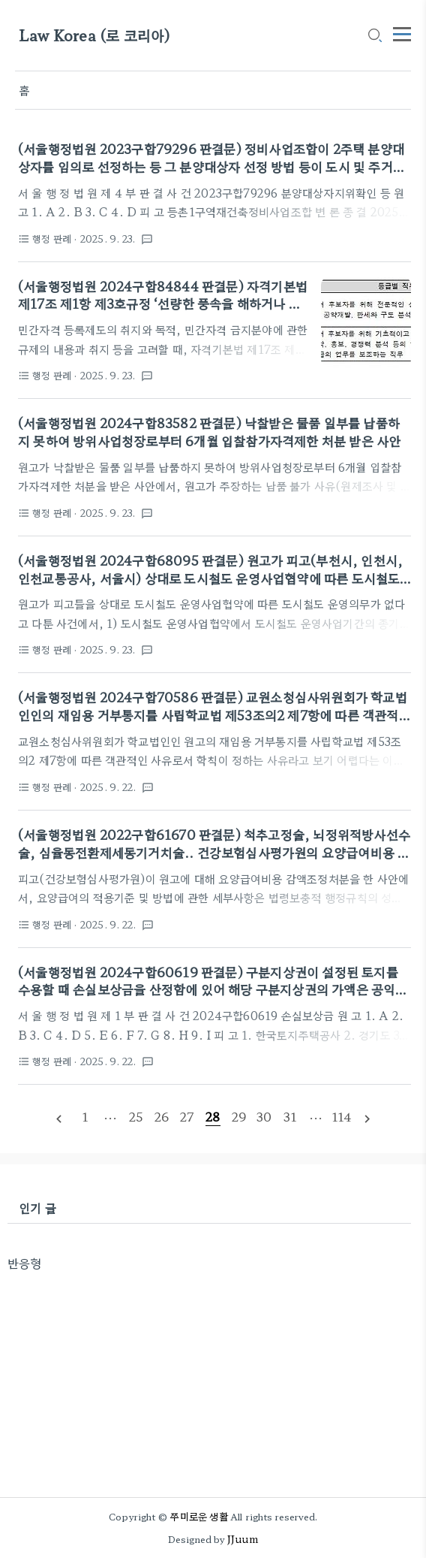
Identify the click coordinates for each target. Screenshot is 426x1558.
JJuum (242, 1539)
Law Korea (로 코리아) (94, 36)
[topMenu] (402, 32)
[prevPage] (59, 1117)
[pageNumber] (85, 1116)
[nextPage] (367, 1117)
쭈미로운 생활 (198, 1516)
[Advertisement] (209, 1377)
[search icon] (374, 37)
